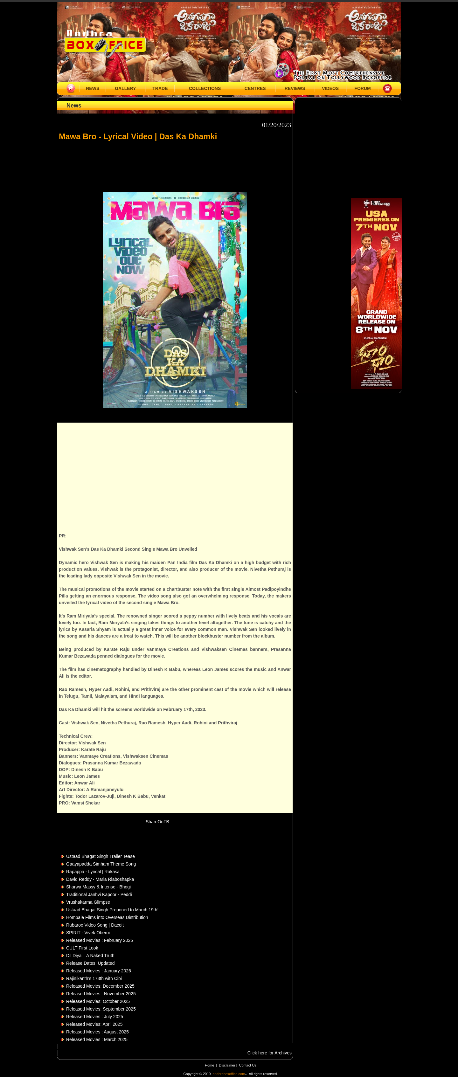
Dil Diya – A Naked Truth (90, 955)
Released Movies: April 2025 (94, 1024)
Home (209, 1065)
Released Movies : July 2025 (94, 1016)
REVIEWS (295, 88)
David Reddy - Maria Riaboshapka (100, 879)
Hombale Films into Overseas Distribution (107, 917)
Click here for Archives (269, 1052)
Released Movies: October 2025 (98, 1001)
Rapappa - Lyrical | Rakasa (93, 871)
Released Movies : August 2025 (97, 1031)
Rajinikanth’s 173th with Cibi (94, 978)
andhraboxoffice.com (228, 1074)
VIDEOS (330, 88)
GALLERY (125, 88)
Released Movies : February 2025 (99, 940)
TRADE (160, 88)
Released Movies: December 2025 (100, 986)
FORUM (362, 88)
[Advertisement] (175, 163)
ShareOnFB (157, 821)
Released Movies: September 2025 (101, 1008)
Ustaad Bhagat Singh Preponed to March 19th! (112, 909)
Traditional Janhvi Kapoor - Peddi (99, 894)
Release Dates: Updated (90, 963)
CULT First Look (82, 947)
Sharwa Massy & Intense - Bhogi (98, 886)
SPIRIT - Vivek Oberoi (88, 932)
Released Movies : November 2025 (101, 993)
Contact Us (247, 1065)
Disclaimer (227, 1065)
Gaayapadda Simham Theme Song (101, 863)
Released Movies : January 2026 (98, 970)
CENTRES (255, 88)
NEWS (92, 88)
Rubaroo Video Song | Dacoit (95, 925)
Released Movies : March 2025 (97, 1039)
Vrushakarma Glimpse (88, 902)
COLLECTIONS (205, 88)
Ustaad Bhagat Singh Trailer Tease (100, 856)
